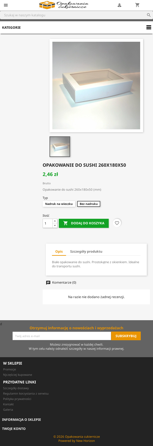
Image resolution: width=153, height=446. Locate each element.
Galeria (8, 410)
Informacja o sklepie (21, 419)
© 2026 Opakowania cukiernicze (76, 436)
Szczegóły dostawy (16, 388)
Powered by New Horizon (76, 441)
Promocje (9, 369)
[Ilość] (48, 223)
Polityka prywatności (17, 399)
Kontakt (8, 404)
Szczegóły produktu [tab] (86, 251)
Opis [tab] (59, 251)
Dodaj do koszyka (83, 223)
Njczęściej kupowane (17, 375)
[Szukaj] (76, 15)
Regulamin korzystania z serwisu (26, 393)
